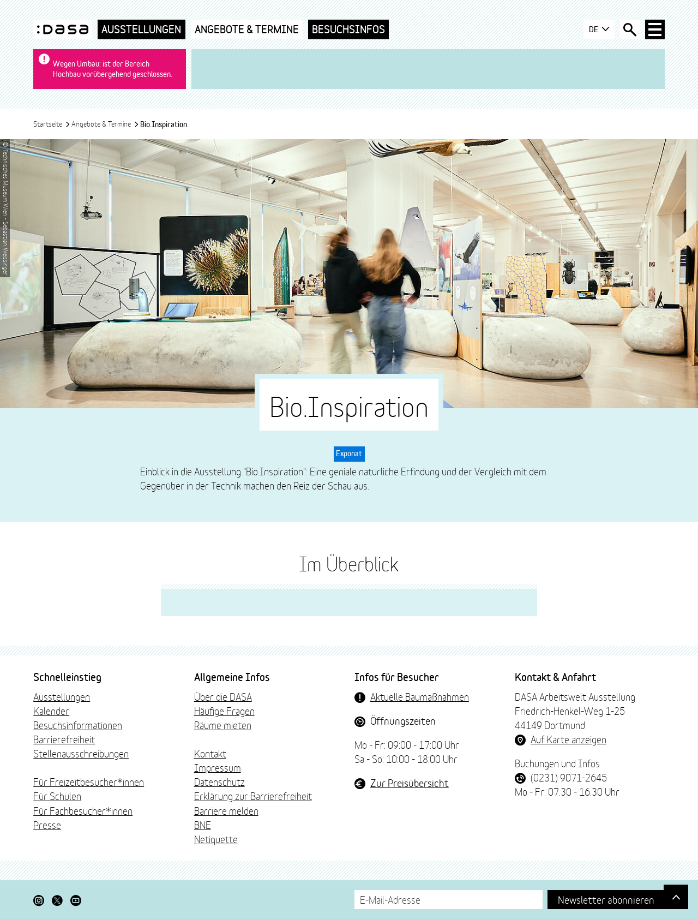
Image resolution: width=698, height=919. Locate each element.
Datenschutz (219, 781)
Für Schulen (57, 796)
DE (599, 29)
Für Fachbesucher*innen (83, 810)
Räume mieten (222, 725)
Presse (47, 824)
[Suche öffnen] (630, 29)
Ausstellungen (141, 29)
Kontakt (210, 753)
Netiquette (216, 839)
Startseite (51, 123)
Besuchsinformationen (77, 725)
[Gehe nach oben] (676, 897)
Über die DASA (223, 696)
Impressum (217, 767)
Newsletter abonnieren (606, 899)
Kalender (51, 710)
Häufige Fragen (224, 710)
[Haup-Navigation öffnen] (655, 29)
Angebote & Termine (247, 29)
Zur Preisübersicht (409, 782)
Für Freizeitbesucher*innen (88, 781)
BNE (202, 824)
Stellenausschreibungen (81, 753)
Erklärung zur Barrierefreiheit (253, 796)
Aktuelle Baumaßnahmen (419, 696)
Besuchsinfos (348, 29)
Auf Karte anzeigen (568, 739)
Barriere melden (226, 810)
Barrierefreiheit (64, 739)
